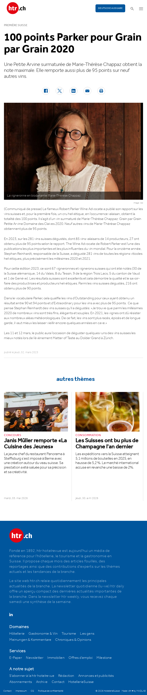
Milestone (104, 658)
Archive (42, 682)
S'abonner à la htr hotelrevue (31, 676)
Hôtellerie (17, 633)
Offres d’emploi (81, 658)
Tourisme (69, 633)
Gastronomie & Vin (43, 633)
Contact (58, 682)
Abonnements (20, 682)
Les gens (87, 633)
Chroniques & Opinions (73, 640)
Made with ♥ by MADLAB (133, 691)
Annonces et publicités (96, 676)
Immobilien (56, 658)
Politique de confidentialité (50, 691)
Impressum (21, 691)
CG (32, 691)
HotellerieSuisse (81, 682)
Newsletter (34, 658)
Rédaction (66, 676)
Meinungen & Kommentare (30, 640)
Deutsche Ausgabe (110, 8)
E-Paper (15, 658)
